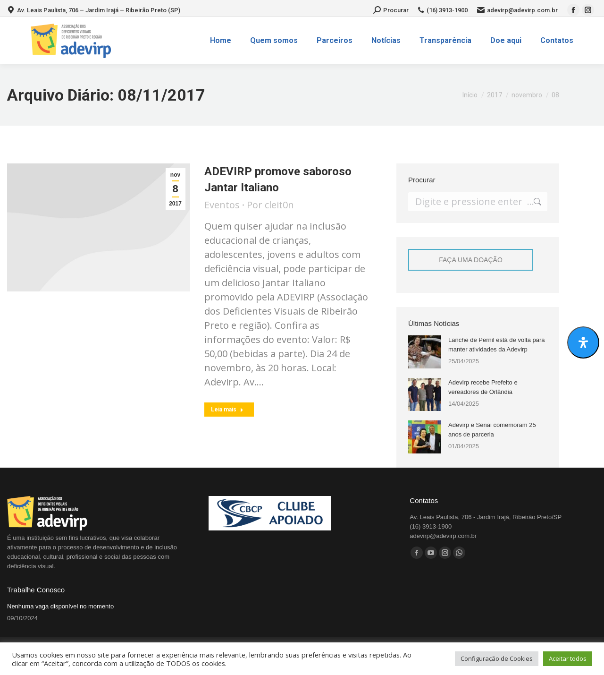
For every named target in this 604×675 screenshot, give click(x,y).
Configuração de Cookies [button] (497, 658)
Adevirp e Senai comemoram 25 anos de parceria (492, 429)
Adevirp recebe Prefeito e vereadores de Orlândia (483, 387)
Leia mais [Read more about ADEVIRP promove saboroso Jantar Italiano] (227, 409)
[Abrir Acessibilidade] (583, 342)
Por (270, 204)
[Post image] (424, 351)
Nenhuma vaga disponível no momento (60, 606)
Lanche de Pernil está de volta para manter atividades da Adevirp (496, 344)
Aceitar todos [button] (568, 658)
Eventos (222, 204)
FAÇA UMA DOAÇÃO (471, 260)
